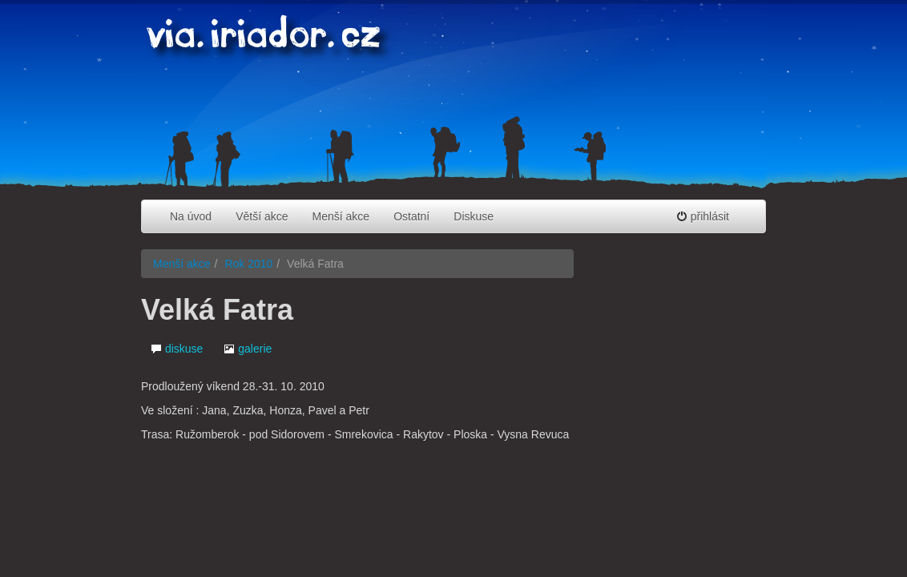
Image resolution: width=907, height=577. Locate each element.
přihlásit (702, 216)
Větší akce (262, 216)
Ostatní (411, 216)
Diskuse (474, 216)
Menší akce (341, 216)
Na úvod (191, 216)
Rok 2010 (248, 263)
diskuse (177, 348)
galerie (248, 348)
